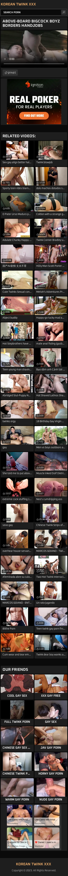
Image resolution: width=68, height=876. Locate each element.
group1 (12, 72)
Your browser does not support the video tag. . (34, 49)
